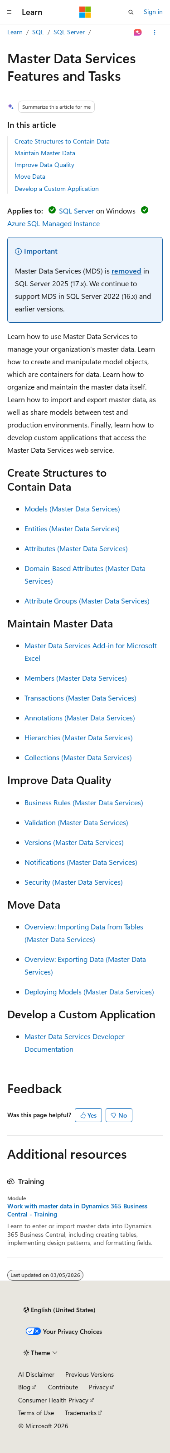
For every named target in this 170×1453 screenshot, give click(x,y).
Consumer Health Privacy (53, 1400)
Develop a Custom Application (57, 188)
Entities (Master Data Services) (72, 528)
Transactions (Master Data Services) (80, 697)
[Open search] (131, 12)
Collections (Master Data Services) (78, 757)
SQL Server (69, 32)
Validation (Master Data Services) (76, 822)
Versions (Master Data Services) (74, 842)
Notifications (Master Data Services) (80, 862)
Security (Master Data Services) (73, 882)
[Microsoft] (85, 12)
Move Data (30, 176)
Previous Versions (89, 1374)
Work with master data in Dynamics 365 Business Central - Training (77, 1210)
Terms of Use (36, 1412)
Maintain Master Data (45, 153)
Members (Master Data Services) (75, 677)
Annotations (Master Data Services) (79, 717)
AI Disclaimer (36, 1374)
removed (126, 270)
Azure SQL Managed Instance (53, 223)
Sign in (153, 11)
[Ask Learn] (138, 32)
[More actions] (155, 32)
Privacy (99, 1387)
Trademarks (81, 1412)
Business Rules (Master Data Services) (83, 802)
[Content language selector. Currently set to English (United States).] (59, 1310)
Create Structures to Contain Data (62, 141)
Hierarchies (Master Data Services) (78, 737)
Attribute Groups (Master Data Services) (87, 600)
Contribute (63, 1387)
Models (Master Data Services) (72, 508)
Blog (24, 1387)
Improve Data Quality (44, 164)
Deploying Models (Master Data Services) (89, 991)
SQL (38, 32)
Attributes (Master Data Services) (76, 548)
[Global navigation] (9, 12)
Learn (15, 32)
